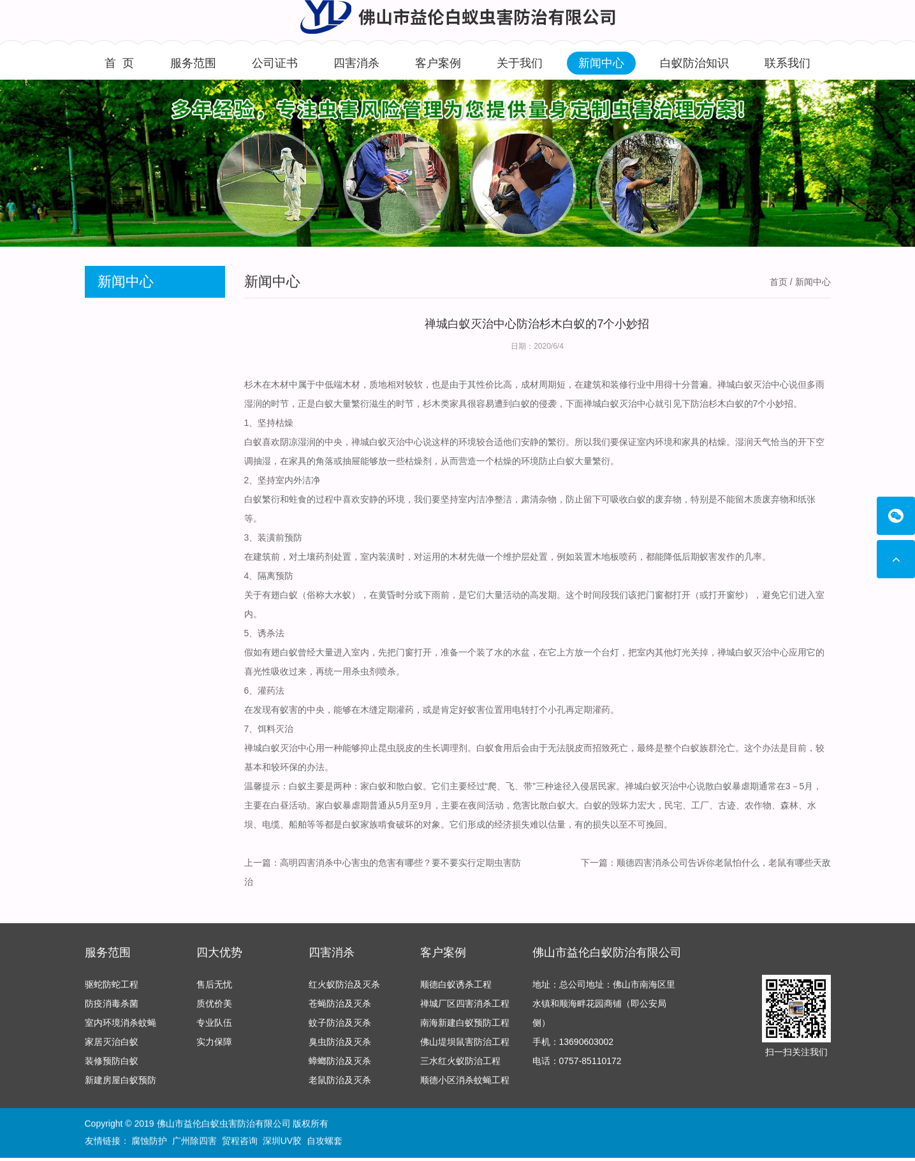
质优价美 (214, 1009)
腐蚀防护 (149, 1142)
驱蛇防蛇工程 (111, 989)
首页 (778, 282)
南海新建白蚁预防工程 (464, 1028)
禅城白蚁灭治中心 (619, 403)
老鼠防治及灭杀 (340, 1085)
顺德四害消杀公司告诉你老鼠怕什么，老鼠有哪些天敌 (724, 863)
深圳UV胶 (282, 1142)
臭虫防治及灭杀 (340, 1047)
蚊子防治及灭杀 (340, 1028)
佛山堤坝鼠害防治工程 (464, 1047)
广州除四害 (194, 1142)
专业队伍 (214, 1028)
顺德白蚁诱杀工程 (456, 989)
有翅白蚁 (280, 595)
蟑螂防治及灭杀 (340, 1066)
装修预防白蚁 (111, 1066)
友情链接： (107, 1142)
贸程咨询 (240, 1142)
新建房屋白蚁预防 (120, 1085)
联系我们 (787, 63)
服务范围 (193, 63)
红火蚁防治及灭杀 (344, 989)
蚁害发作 (717, 556)
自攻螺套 (324, 1142)
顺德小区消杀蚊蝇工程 (464, 1085)
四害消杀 (356, 63)
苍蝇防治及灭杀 (340, 1009)
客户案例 (438, 63)
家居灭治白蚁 (111, 1047)
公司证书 (275, 63)
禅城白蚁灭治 (378, 442)
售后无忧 (214, 989)
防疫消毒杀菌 (111, 1009)
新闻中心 (601, 63)
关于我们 (520, 63)
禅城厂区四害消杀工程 (464, 1009)
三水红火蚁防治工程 (460, 1066)
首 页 (119, 63)
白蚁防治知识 (694, 63)
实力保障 (214, 1047)
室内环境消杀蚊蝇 (120, 1028)
